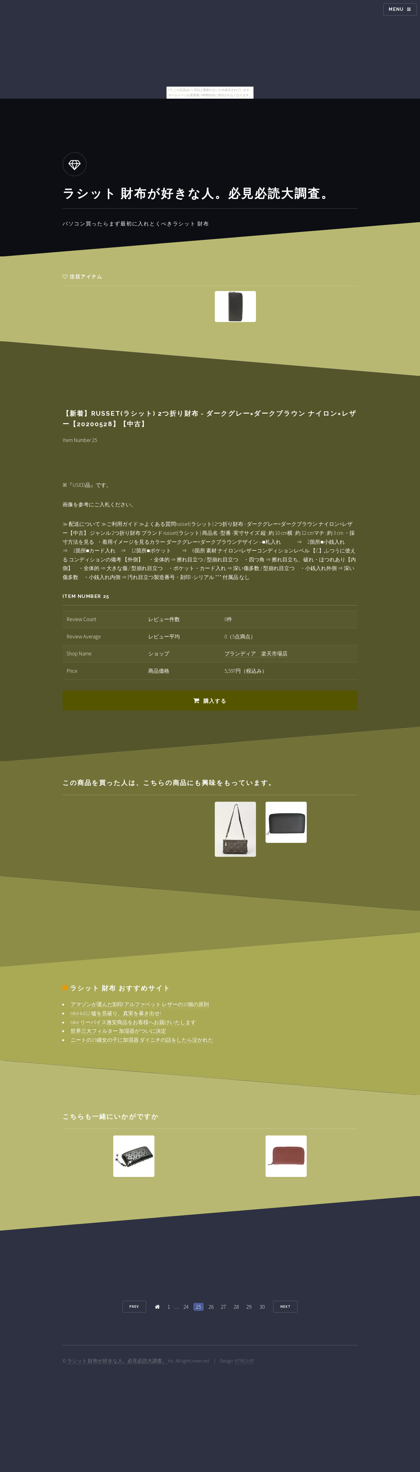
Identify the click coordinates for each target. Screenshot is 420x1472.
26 (211, 1306)
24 (186, 1306)
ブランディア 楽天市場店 (256, 653)
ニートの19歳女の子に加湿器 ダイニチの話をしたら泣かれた (142, 1039)
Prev (134, 1306)
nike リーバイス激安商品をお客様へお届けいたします (133, 1022)
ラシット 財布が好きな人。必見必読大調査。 (117, 1361)
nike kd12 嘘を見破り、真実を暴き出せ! (116, 1013)
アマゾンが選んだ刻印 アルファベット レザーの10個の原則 (140, 1004)
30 (262, 1306)
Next (285, 1306)
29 (248, 1306)
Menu (396, 9)
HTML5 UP (244, 1361)
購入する (215, 701)
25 (198, 1306)
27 (223, 1306)
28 (236, 1306)
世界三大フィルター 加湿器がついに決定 (118, 1031)
